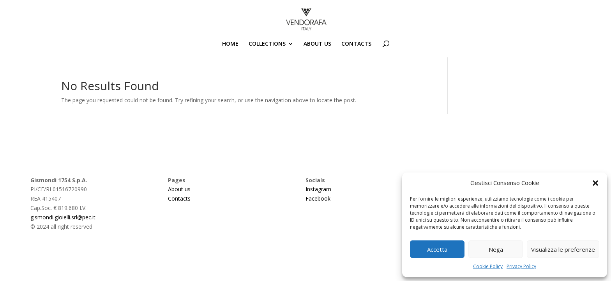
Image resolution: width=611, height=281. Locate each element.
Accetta (437, 249)
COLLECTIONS (267, 44)
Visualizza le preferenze (563, 249)
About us (179, 189)
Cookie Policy (488, 266)
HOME (230, 44)
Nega (496, 249)
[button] (595, 183)
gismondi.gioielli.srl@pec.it (62, 217)
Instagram (318, 189)
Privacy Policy (521, 266)
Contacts (179, 198)
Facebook (318, 198)
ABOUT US (317, 44)
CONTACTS (356, 44)
